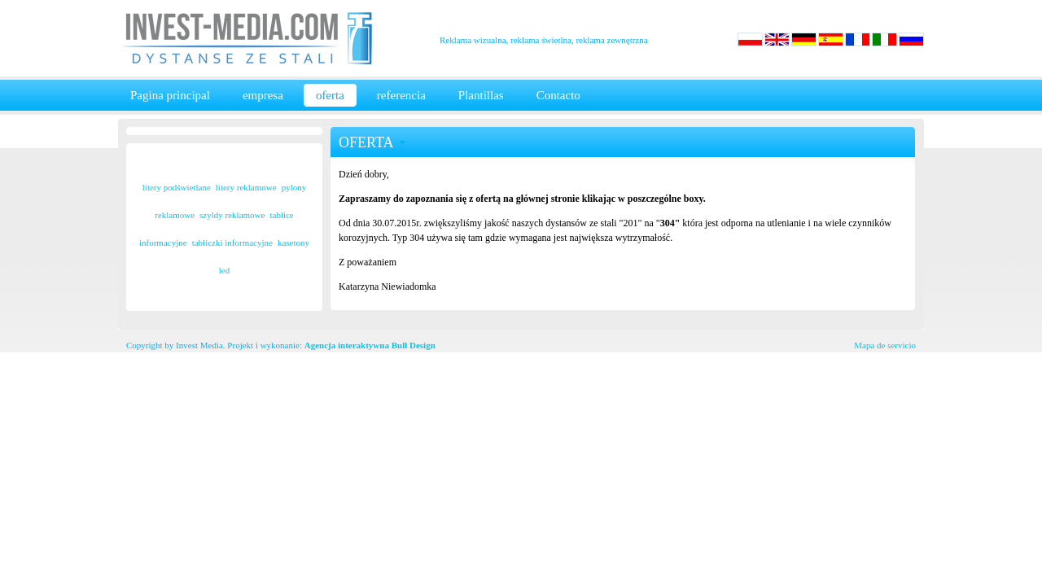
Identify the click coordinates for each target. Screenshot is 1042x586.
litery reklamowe (246, 187)
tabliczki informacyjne (232, 242)
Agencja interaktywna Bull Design (370, 345)
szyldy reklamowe (232, 215)
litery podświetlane (176, 187)
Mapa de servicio (885, 345)
